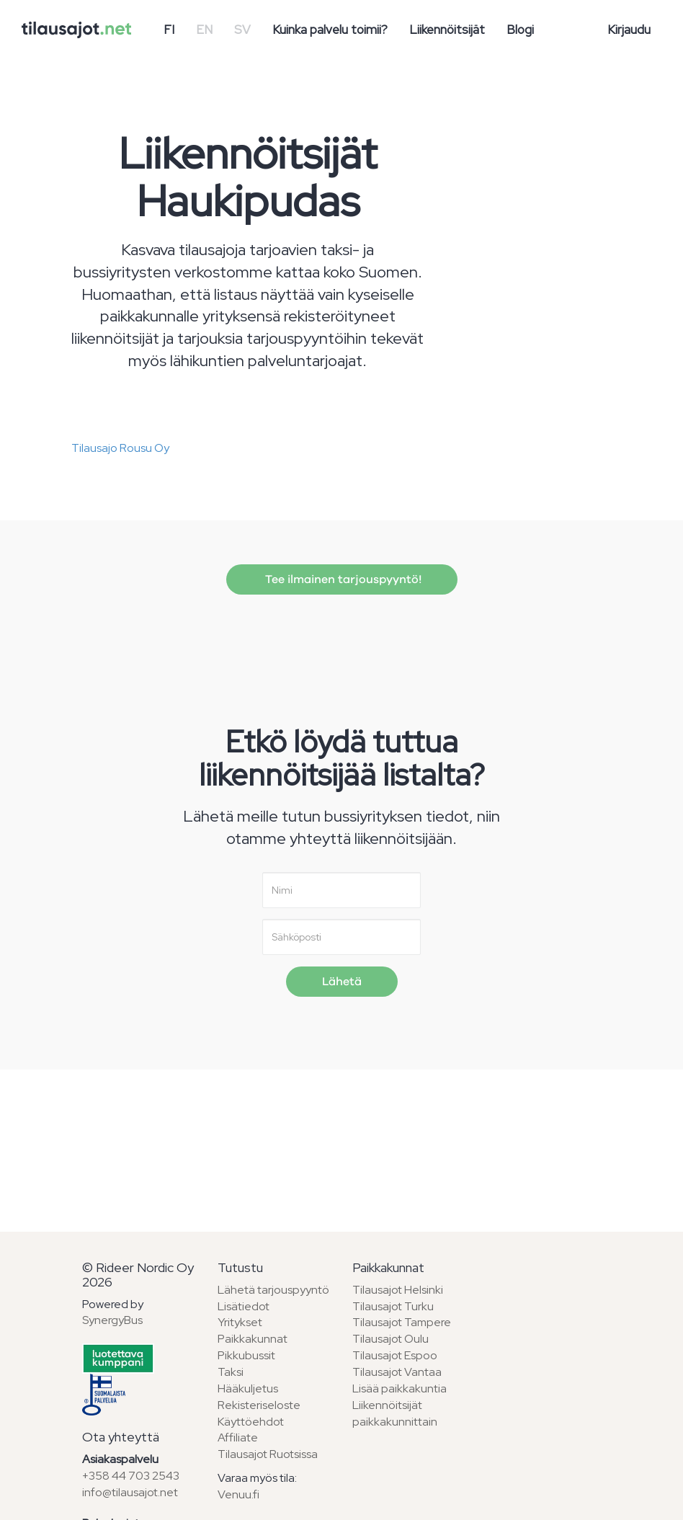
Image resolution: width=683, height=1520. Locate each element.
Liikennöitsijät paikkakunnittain (394, 1413)
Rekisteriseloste (259, 1405)
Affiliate (238, 1437)
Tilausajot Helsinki (397, 1289)
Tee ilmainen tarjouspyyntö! (341, 579)
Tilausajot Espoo (394, 1355)
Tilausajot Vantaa (397, 1371)
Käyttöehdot (251, 1421)
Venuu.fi (238, 1494)
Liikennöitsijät (447, 29)
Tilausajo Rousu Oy (120, 447)
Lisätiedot (243, 1306)
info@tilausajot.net (130, 1492)
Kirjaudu (629, 29)
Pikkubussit (246, 1355)
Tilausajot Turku (393, 1306)
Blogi (520, 29)
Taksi (231, 1371)
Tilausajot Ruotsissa (268, 1454)
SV (242, 29)
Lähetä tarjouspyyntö (273, 1289)
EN (204, 29)
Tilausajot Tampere (401, 1322)
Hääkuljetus (248, 1388)
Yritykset (240, 1322)
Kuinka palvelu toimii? (330, 29)
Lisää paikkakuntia (399, 1388)
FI (169, 29)
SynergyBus (112, 1320)
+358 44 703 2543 (130, 1475)
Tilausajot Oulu (390, 1338)
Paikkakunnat (252, 1338)
